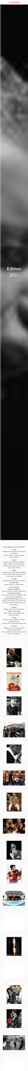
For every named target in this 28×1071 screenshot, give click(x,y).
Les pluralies (14, 2)
